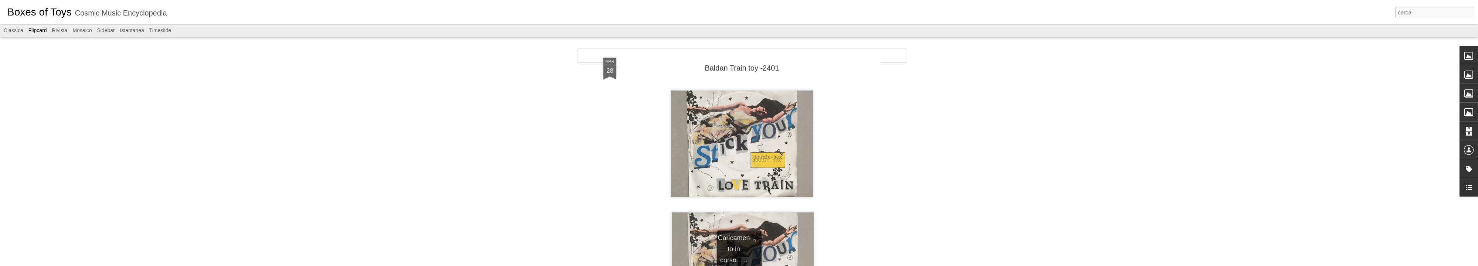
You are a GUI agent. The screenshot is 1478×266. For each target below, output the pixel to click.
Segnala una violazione (792, 262)
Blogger (762, 262)
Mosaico (82, 30)
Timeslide (160, 30)
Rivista (59, 30)
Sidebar (106, 30)
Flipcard (37, 30)
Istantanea (132, 30)
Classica (13, 30)
